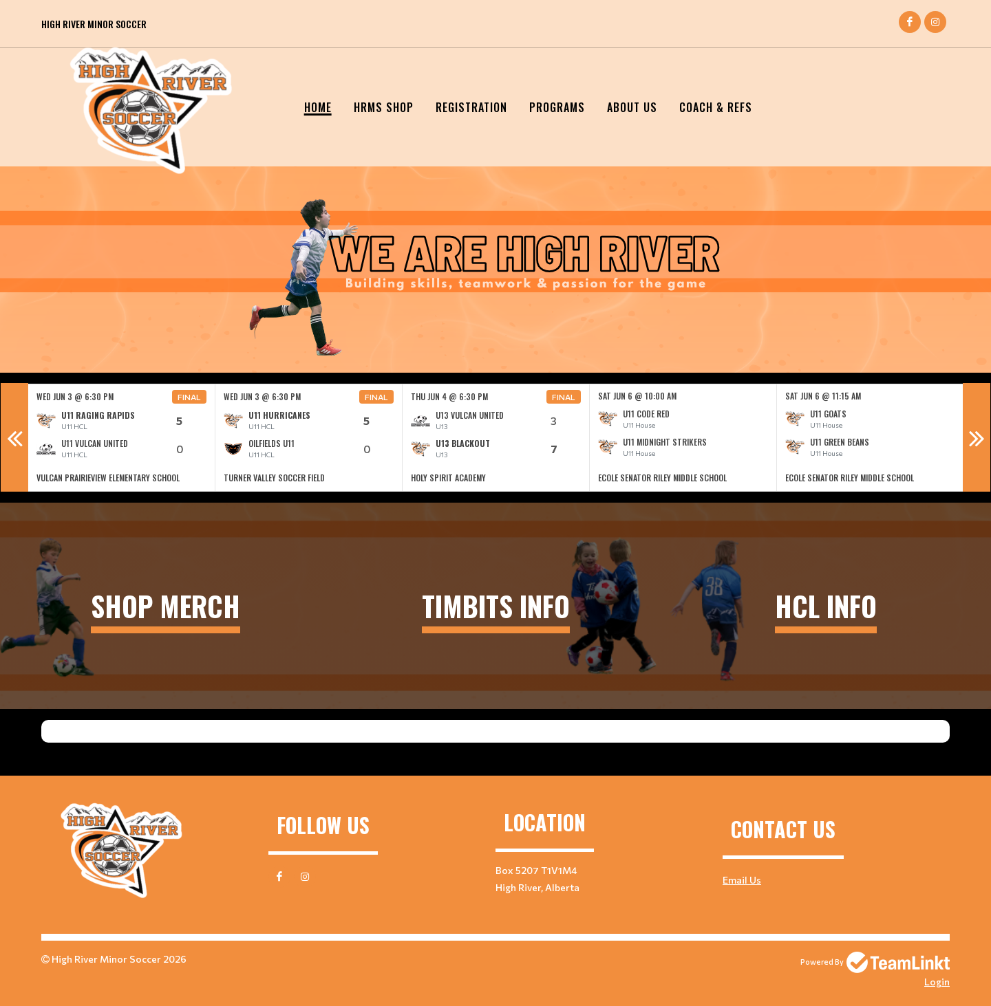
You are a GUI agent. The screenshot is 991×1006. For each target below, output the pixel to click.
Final (189, 397)
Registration (471, 107)
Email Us (742, 880)
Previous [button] (14, 437)
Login (937, 981)
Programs (557, 107)
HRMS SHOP (384, 107)
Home (318, 107)
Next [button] (976, 437)
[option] (121, 437)
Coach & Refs (715, 107)
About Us (632, 107)
